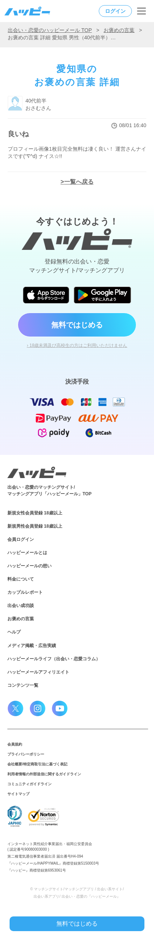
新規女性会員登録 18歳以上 (34, 513)
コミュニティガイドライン (29, 784)
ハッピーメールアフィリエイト (38, 672)
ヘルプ (14, 632)
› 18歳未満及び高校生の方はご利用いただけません (77, 345)
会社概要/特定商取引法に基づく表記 (37, 764)
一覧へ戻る (79, 182)
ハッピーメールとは (27, 552)
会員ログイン (20, 539)
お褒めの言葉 (119, 30)
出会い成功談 (20, 605)
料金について (20, 579)
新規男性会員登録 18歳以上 (34, 526)
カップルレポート (25, 592)
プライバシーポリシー (25, 754)
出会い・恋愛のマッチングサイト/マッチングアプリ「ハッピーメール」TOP (49, 490)
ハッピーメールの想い (29, 565)
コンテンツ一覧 (22, 685)
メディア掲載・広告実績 (31, 645)
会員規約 (14, 744)
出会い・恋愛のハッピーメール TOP (50, 30)
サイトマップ (18, 794)
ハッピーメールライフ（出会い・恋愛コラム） (53, 658)
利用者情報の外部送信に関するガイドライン (44, 774)
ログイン (115, 11)
